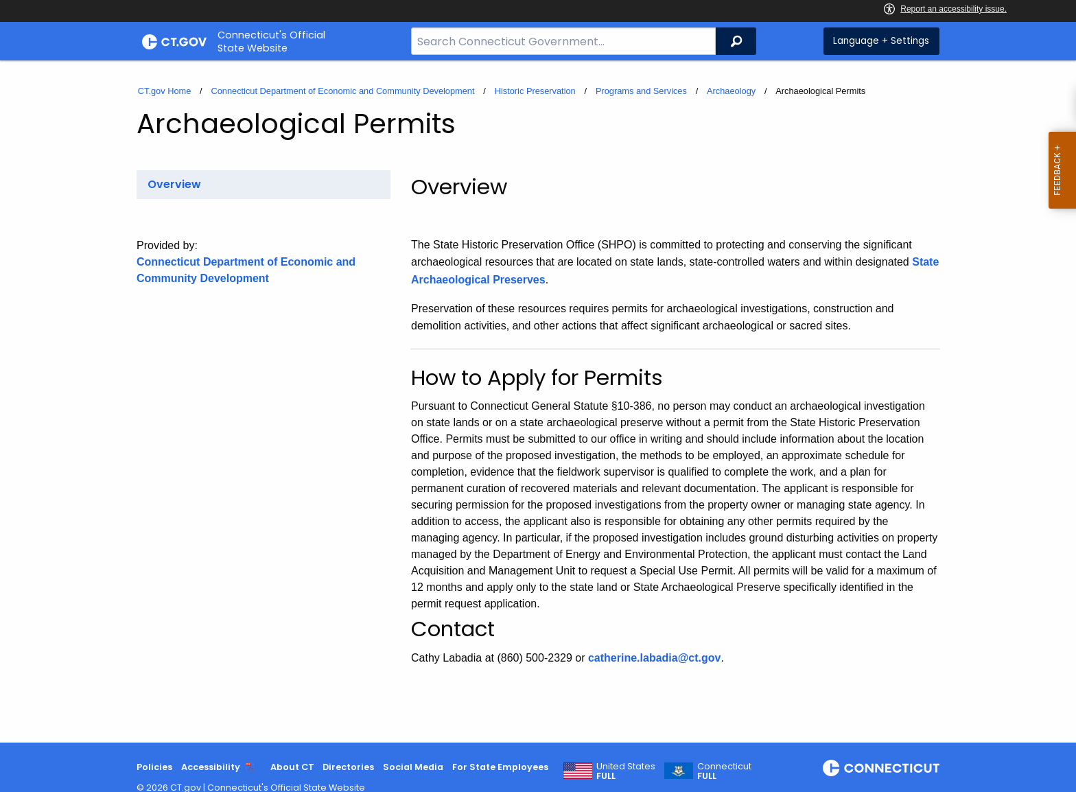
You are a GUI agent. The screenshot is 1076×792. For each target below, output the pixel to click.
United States (625, 771)
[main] (538, 401)
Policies (154, 767)
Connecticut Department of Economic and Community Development (342, 91)
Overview (174, 184)
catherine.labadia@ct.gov (654, 658)
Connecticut (724, 771)
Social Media (413, 767)
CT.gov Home (164, 91)
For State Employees (500, 767)
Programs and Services (641, 91)
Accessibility (210, 767)
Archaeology (731, 91)
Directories (348, 767)
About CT (292, 767)
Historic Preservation (535, 91)
